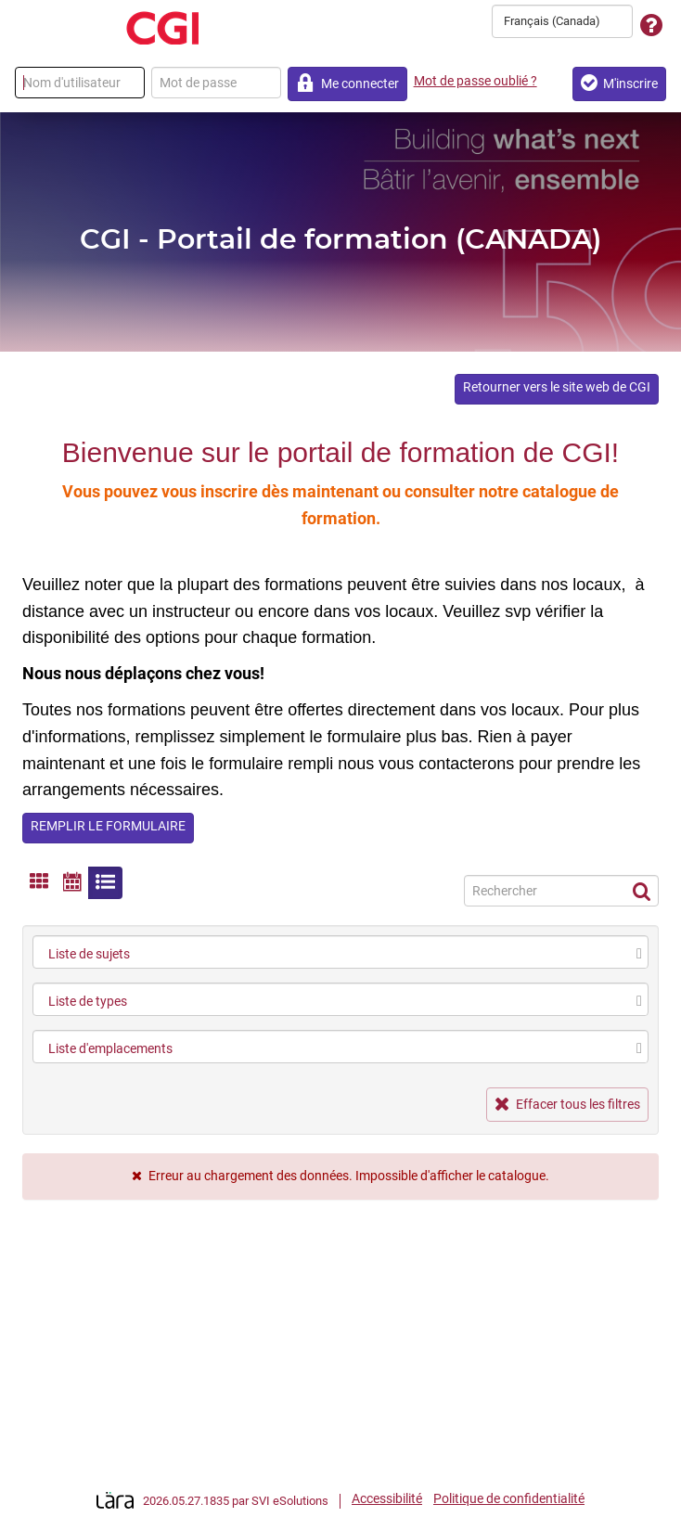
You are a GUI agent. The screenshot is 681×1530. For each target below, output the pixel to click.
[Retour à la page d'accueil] (162, 28)
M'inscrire (619, 83)
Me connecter (347, 83)
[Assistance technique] (651, 26)
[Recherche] (561, 890)
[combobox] (562, 21)
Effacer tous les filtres (567, 1103)
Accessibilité (387, 1498)
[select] (639, 954)
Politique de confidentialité (509, 1498)
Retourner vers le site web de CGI (556, 386)
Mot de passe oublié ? (475, 80)
